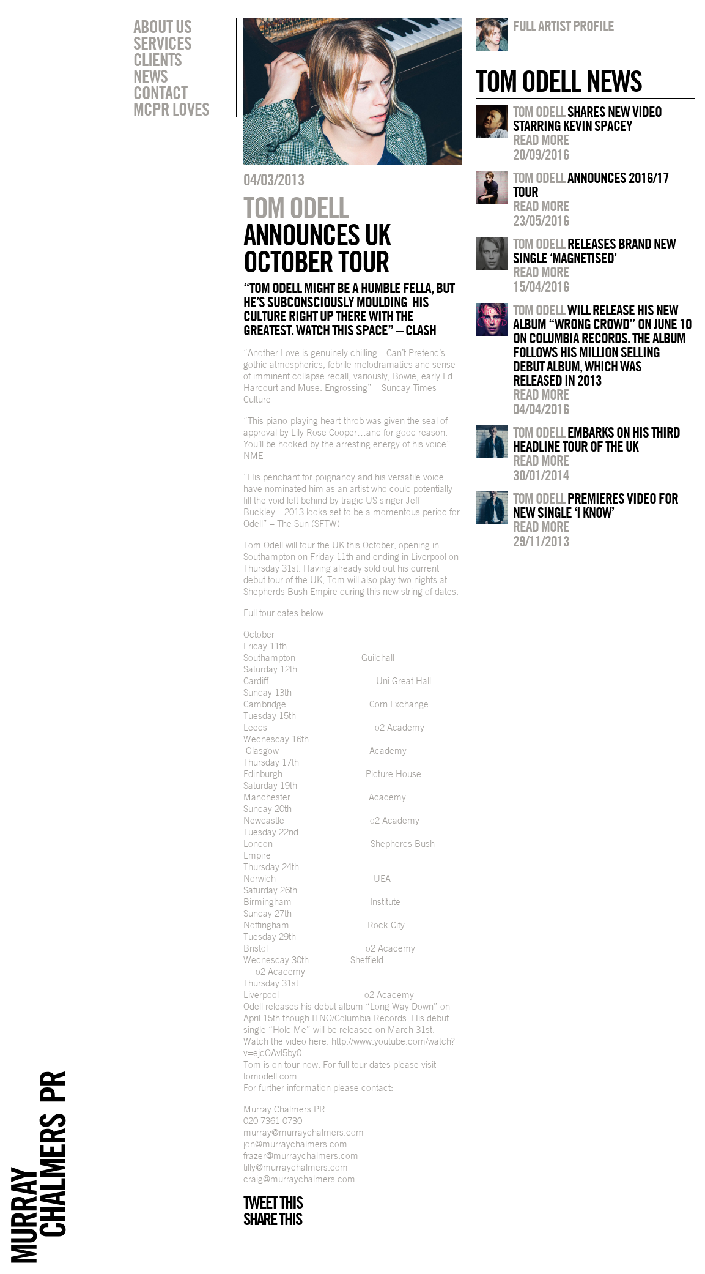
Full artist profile (563, 26)
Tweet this (272, 1202)
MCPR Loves (171, 109)
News (150, 76)
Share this (272, 1219)
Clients (157, 59)
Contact (160, 92)
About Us (162, 26)
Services (162, 43)
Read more (541, 139)
